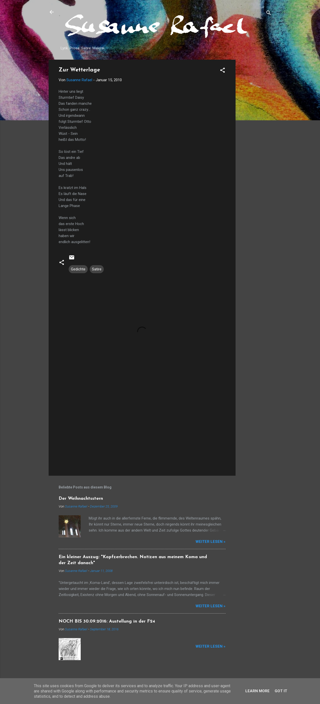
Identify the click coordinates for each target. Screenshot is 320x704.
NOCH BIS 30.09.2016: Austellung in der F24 (107, 621)
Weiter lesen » (210, 541)
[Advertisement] (256, 135)
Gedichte (78, 269)
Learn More (257, 691)
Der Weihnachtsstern (81, 498)
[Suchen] (269, 13)
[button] (223, 71)
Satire (96, 269)
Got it (281, 691)
